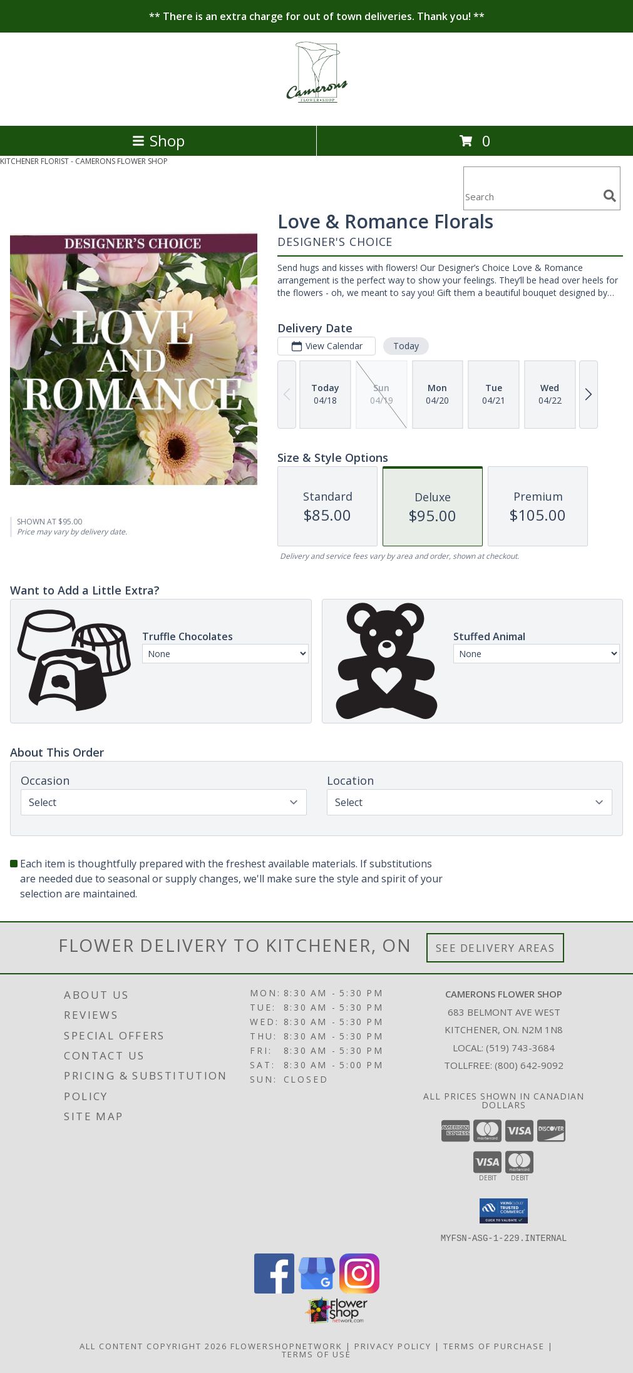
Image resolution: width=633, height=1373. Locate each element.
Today (406, 346)
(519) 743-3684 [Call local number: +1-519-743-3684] (520, 1047)
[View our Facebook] (274, 1289)
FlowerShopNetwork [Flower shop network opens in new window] (286, 1345)
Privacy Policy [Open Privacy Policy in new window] (392, 1345)
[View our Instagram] (359, 1289)
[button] (504, 1210)
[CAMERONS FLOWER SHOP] (316, 107)
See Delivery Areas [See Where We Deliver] (495, 948)
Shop (158, 140)
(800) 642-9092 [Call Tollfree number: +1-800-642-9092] (529, 1065)
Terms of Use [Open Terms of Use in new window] (316, 1353)
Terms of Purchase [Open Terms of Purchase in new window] (494, 1345)
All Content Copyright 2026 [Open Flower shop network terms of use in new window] (153, 1345)
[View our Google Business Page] (317, 1289)
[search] (610, 196)
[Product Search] (531, 196)
